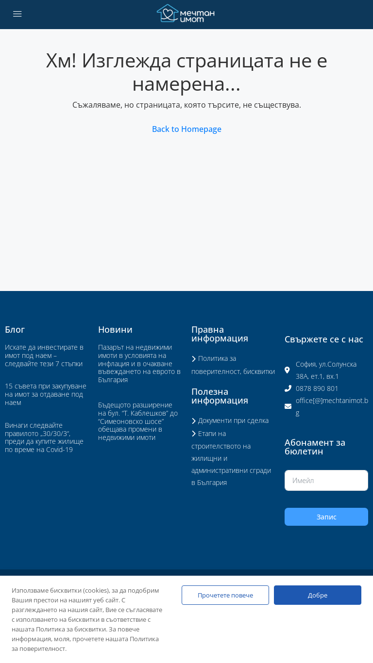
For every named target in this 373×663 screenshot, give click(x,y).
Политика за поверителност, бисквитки (233, 365)
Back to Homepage (186, 129)
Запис (327, 516)
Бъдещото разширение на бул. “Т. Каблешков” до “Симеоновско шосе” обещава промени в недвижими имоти (138, 421)
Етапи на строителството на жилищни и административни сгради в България (231, 458)
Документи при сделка (233, 420)
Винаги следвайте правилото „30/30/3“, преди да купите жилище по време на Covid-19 (44, 437)
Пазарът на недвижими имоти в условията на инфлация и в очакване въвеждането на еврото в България (139, 363)
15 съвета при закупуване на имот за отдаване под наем (45, 394)
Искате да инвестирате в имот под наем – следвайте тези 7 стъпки (44, 355)
